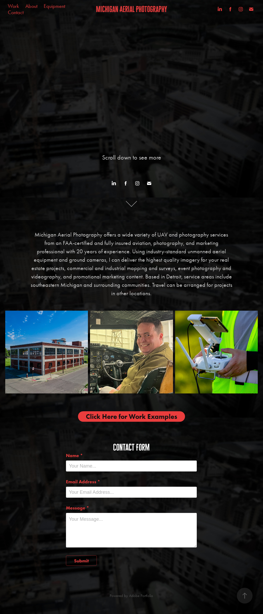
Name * (74, 455)
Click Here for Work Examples (131, 416)
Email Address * (83, 481)
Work (13, 6)
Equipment (54, 6)
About (31, 6)
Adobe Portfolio (141, 595)
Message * (77, 508)
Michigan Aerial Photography (131, 9)
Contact (16, 12)
